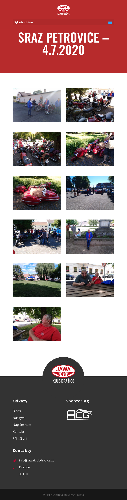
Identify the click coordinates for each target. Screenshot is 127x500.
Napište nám (22, 425)
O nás (17, 411)
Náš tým (19, 418)
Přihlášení (20, 438)
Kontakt (18, 431)
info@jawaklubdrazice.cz (33, 460)
